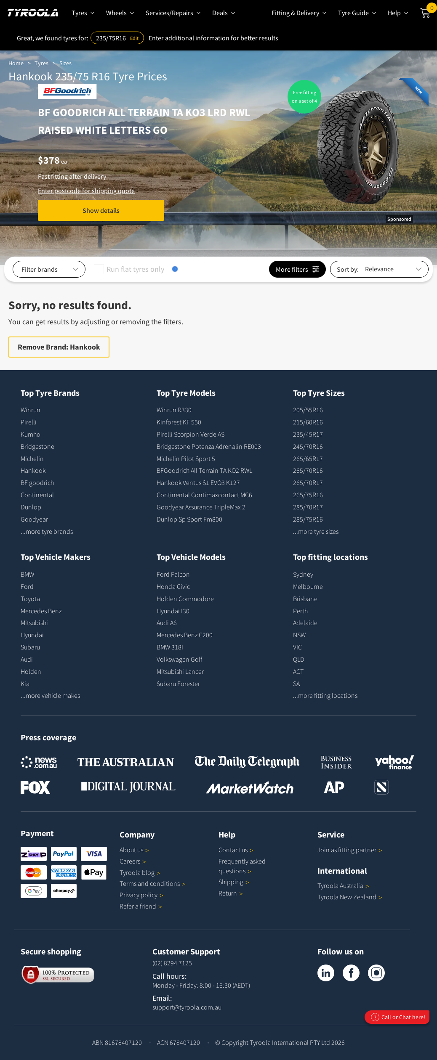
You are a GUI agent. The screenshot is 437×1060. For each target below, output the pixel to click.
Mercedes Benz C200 (185, 635)
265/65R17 (308, 458)
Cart (431, 10)
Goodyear (34, 519)
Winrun (30, 409)
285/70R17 (308, 507)
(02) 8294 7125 (172, 963)
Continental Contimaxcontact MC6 (204, 494)
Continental (37, 494)
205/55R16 (308, 409)
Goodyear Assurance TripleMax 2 (201, 507)
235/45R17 (308, 434)
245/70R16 (308, 446)
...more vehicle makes (50, 695)
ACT (298, 671)
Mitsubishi (34, 622)
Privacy (141, 894)
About (134, 849)
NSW (299, 635)
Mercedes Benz (41, 611)
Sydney (303, 574)
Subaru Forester (178, 683)
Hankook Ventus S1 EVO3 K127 (198, 482)
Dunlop (31, 507)
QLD (298, 659)
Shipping (230, 881)
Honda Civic (173, 586)
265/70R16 (308, 470)
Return (227, 893)
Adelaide (305, 622)
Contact (235, 849)
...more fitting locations (325, 695)
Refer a (141, 906)
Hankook (33, 470)
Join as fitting (349, 849)
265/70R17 (308, 482)
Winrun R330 (174, 409)
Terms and (153, 883)
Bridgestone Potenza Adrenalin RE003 (209, 446)
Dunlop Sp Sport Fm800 (189, 519)
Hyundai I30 (173, 611)
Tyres (41, 63)
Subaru (30, 647)
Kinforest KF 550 (179, 422)
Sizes (65, 63)
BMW (27, 574)
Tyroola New (349, 897)
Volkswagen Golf (179, 659)
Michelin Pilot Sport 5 (186, 458)
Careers (130, 861)
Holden (31, 671)
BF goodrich (37, 482)
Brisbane (305, 598)
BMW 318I (170, 647)
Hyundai (32, 635)
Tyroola (140, 872)
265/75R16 (308, 494)
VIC (297, 647)
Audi (27, 659)
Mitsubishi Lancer (180, 671)
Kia (25, 683)
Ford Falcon (173, 574)
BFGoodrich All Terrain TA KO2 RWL (204, 470)
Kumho (30, 434)
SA (296, 683)
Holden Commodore (185, 598)
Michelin (32, 458)
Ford (27, 586)
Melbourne (308, 586)
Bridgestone (37, 446)
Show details (101, 210)
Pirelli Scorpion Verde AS (190, 434)
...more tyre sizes (315, 531)
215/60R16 (308, 422)
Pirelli (29, 422)
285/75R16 (308, 519)
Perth (300, 611)
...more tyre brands (47, 531)
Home (16, 63)
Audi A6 (167, 622)
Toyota (30, 598)
